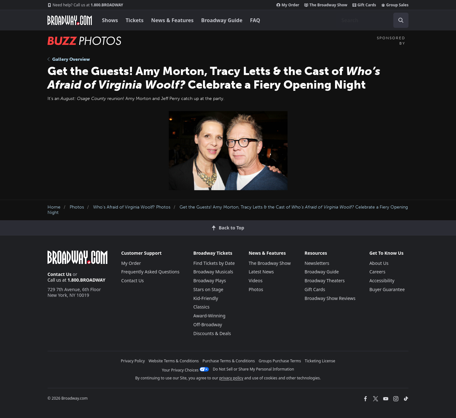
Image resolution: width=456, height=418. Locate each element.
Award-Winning (209, 316)
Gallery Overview (69, 59)
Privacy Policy (133, 361)
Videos (256, 281)
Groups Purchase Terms (280, 361)
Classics (201, 307)
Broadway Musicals (213, 272)
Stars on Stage (208, 289)
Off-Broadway (207, 324)
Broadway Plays (209, 281)
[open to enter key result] (400, 20)
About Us (378, 263)
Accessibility (381, 281)
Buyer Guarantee (387, 289)
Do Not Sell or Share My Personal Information (253, 369)
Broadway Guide (221, 20)
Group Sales (394, 5)
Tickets (135, 20)
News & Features (172, 20)
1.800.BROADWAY (85, 5)
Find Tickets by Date (214, 263)
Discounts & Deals (212, 333)
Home (54, 207)
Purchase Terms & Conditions (229, 361)
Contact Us (60, 274)
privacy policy (231, 378)
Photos (77, 207)
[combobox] (372, 20)
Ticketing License (320, 361)
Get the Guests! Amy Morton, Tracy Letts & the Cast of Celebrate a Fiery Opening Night (228, 209)
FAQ (255, 20)
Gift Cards (364, 5)
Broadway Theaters (325, 281)
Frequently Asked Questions (150, 272)
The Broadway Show (325, 5)
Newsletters (317, 263)
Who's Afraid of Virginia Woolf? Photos (131, 207)
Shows (110, 20)
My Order (287, 5)
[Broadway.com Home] (70, 20)
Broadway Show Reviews (330, 298)
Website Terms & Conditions (174, 361)
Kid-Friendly (205, 298)
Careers (377, 272)
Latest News (261, 272)
